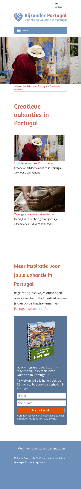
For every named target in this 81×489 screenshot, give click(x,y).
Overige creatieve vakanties (32, 214)
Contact (58, 7)
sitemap (18, 462)
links (61, 458)
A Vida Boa (22, 458)
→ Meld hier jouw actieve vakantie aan (39, 448)
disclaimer (29, 462)
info (55, 458)
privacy (52, 418)
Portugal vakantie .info (30, 308)
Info (56, 3)
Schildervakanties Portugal (32, 163)
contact (47, 458)
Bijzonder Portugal (37, 86)
